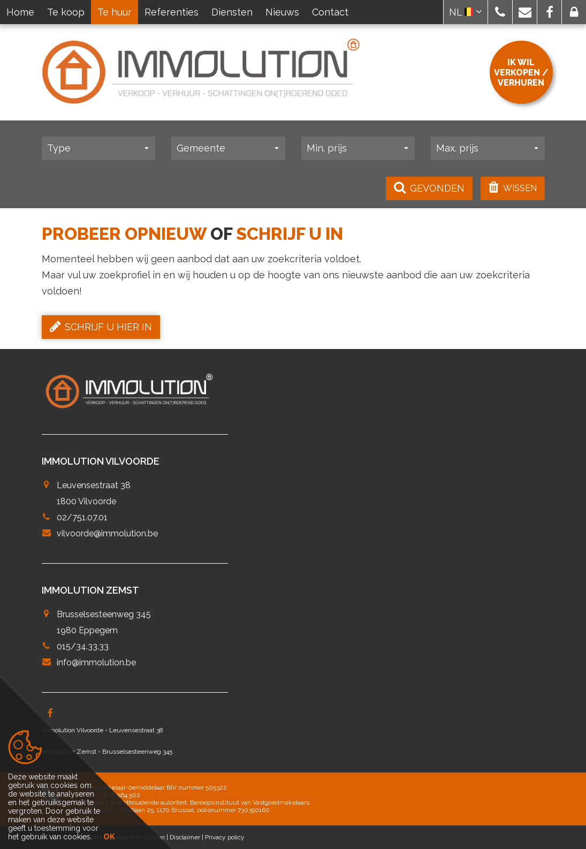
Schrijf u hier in (101, 326)
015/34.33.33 (83, 646)
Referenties (171, 12)
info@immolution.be (96, 662)
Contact (330, 12)
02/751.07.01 (82, 517)
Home (20, 12)
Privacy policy (225, 837)
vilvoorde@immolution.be (107, 533)
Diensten (232, 12)
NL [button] (465, 12)
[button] (500, 12)
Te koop (66, 12)
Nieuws (282, 12)
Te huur (114, 12)
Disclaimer (185, 837)
